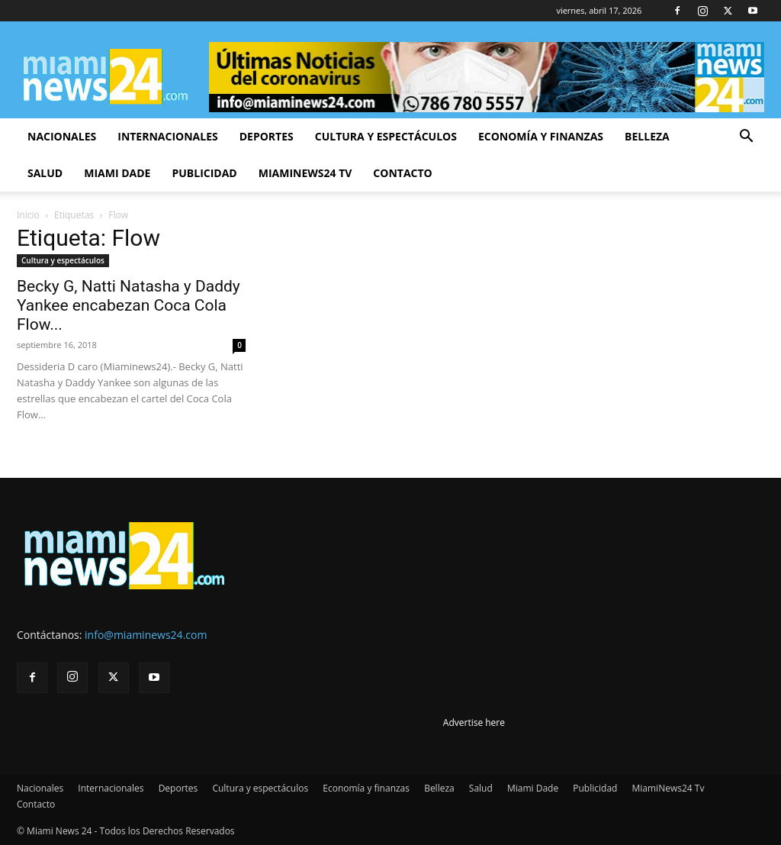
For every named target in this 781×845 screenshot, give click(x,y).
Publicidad (204, 173)
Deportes (266, 136)
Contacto (402, 173)
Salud (45, 173)
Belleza (647, 136)
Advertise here (474, 722)
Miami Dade (117, 173)
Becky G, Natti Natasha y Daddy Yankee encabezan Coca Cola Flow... (128, 305)
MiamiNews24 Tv (305, 173)
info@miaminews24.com (146, 634)
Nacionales (61, 136)
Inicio (28, 214)
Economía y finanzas (540, 136)
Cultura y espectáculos (386, 136)
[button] (746, 138)
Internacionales (167, 136)
